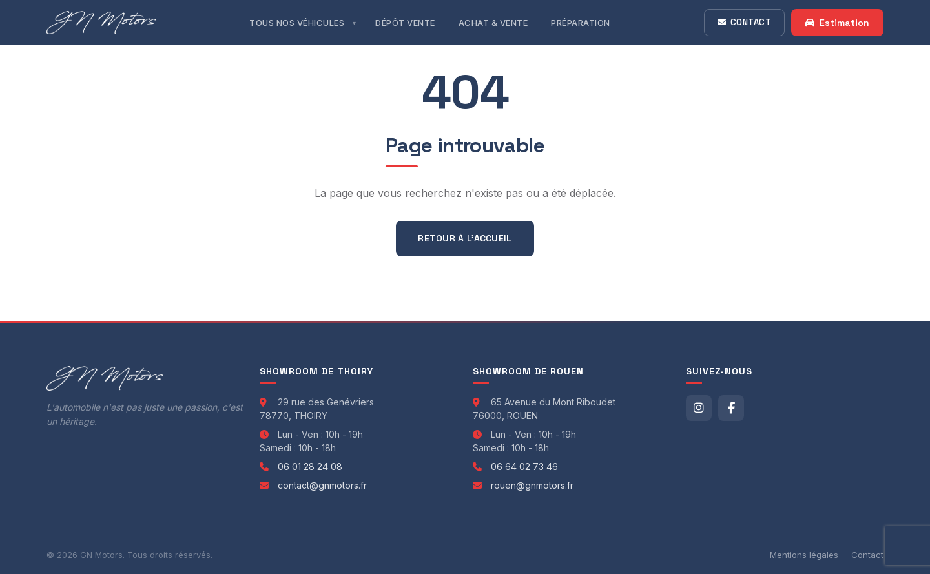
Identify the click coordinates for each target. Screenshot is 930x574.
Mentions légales (804, 554)
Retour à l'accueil (465, 238)
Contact (744, 22)
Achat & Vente (493, 22)
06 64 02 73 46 (524, 466)
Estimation (837, 22)
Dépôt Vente (405, 22)
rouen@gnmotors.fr (532, 485)
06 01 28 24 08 (310, 466)
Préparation (580, 22)
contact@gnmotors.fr (322, 485)
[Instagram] (699, 408)
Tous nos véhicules (296, 22)
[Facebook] (731, 408)
